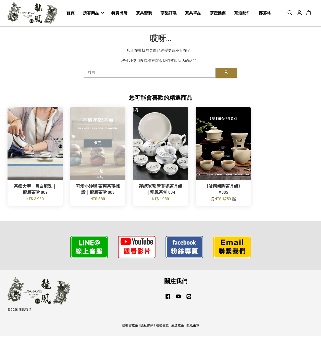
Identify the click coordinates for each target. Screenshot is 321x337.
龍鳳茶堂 (192, 327)
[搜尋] (150, 74)
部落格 (265, 13)
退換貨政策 (130, 327)
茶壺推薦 (218, 13)
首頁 (70, 13)
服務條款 (162, 327)
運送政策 (177, 327)
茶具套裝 (144, 13)
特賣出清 (119, 13)
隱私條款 (146, 327)
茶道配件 (242, 13)
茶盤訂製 (168, 13)
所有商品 (93, 13)
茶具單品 (193, 13)
